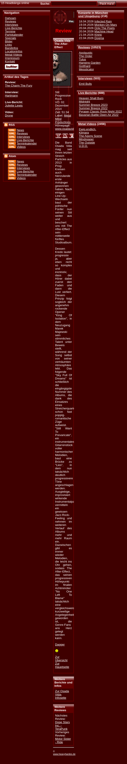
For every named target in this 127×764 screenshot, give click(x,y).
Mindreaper (86, 139)
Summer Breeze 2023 (93, 105)
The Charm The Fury (18, 85)
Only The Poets (104, 28)
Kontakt (10, 61)
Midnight (84, 101)
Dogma (99, 38)
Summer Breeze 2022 (93, 108)
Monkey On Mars (105, 24)
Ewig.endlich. (87, 129)
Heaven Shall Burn (91, 98)
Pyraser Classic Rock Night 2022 (100, 111)
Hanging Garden (89, 62)
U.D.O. (83, 146)
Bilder (8, 41)
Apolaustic (85, 52)
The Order (85, 56)
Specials (10, 38)
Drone (9, 115)
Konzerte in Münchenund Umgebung (93, 14)
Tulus (82, 59)
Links (8, 44)
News (20, 130)
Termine (10, 31)
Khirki (98, 34)
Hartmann (11, 95)
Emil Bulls (85, 83)
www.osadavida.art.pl (69, 128)
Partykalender (14, 34)
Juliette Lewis (14, 105)
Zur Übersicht (61, 658)
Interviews (85, 78)
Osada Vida (62, 40)
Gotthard (84, 66)
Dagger (60, 644)
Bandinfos (11, 48)
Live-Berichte (87, 93)
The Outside (87, 142)
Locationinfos (13, 51)
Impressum (12, 58)
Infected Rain (103, 21)
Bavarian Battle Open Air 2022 (98, 114)
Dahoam (10, 18)
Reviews (84, 47)
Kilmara (84, 132)
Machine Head (103, 31)
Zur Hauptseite (62, 665)
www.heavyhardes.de (64, 754)
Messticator (86, 69)
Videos (21, 146)
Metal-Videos (87, 124)
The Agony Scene (90, 136)
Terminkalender (27, 143)
